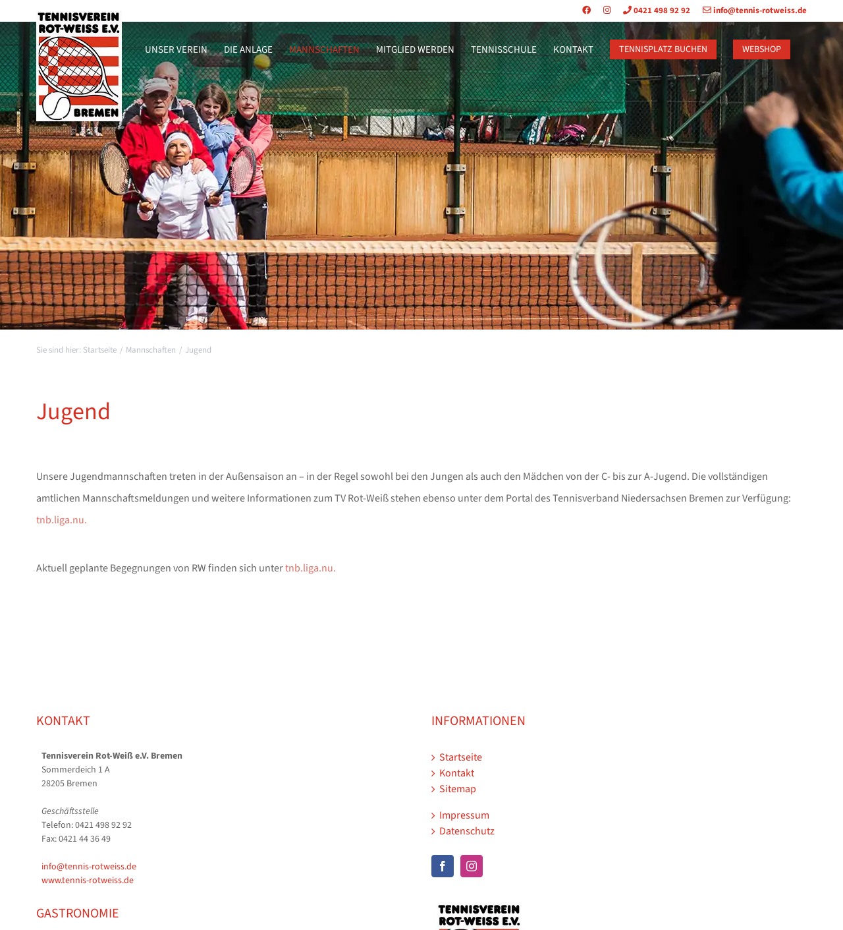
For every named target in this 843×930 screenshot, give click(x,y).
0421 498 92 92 (651, 10)
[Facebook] (442, 866)
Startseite (460, 757)
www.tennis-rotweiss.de (87, 880)
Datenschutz (467, 831)
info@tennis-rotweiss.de (749, 10)
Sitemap (457, 789)
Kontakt (456, 773)
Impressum (464, 815)
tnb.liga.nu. (61, 520)
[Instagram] (471, 866)
